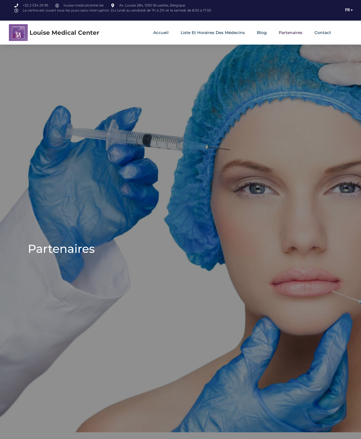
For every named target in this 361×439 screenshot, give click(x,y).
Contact (322, 32)
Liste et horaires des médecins (213, 32)
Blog (262, 32)
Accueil (161, 32)
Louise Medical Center (64, 32)
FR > (349, 10)
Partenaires (290, 32)
